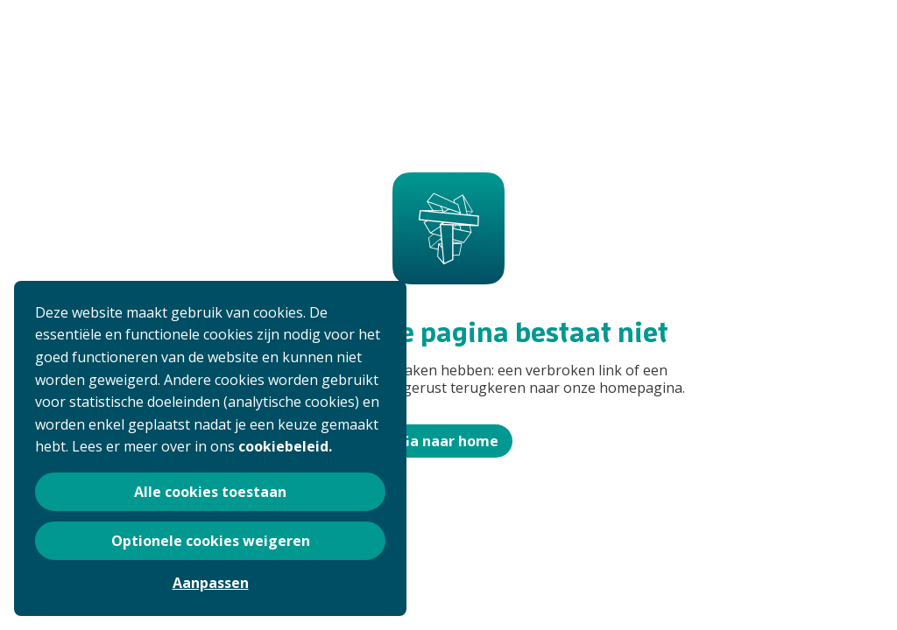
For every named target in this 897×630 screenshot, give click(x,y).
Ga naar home (448, 441)
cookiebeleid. (285, 446)
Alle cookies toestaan (210, 491)
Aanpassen (211, 582)
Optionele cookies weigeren (210, 540)
